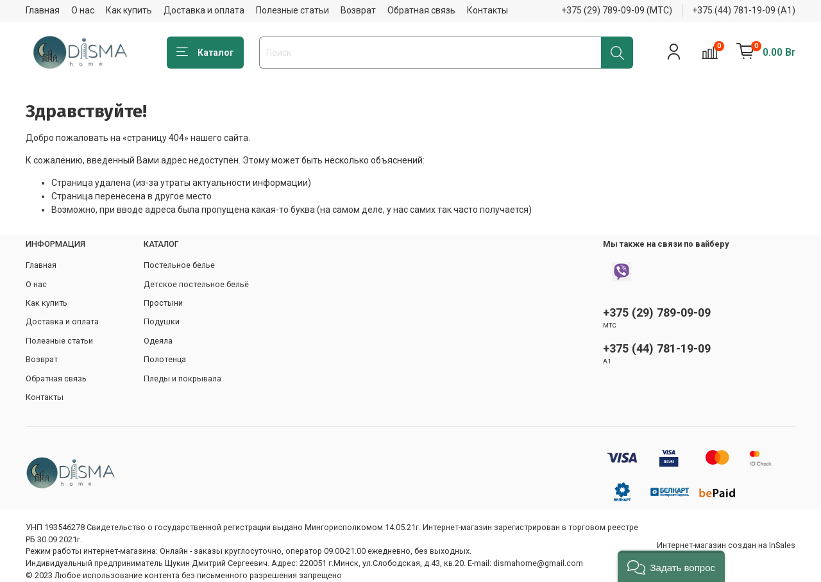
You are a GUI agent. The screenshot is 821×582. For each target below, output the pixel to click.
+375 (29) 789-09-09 (657, 312)
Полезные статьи (292, 10)
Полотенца (165, 359)
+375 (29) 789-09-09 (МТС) (616, 10)
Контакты (487, 10)
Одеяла (158, 340)
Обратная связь (421, 10)
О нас (82, 10)
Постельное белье (179, 265)
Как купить (129, 10)
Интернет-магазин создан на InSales (726, 545)
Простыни (163, 303)
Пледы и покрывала (182, 378)
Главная (43, 10)
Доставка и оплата (204, 10)
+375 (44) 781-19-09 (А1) (743, 10)
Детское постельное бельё (196, 284)
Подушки (162, 321)
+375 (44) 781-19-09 (657, 348)
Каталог (205, 52)
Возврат (358, 10)
